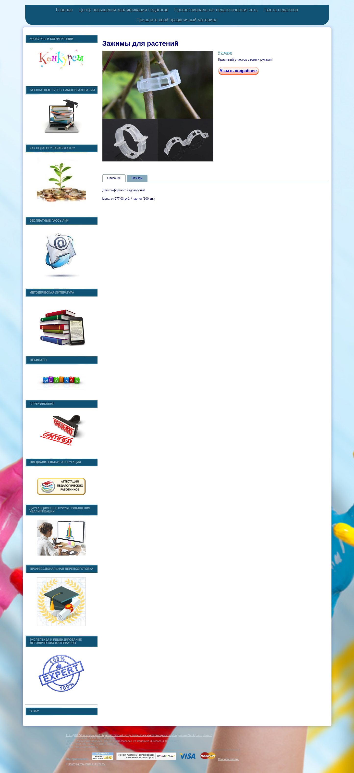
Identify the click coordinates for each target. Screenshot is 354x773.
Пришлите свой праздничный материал (176, 19)
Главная (64, 9)
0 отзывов (225, 52)
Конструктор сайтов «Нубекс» (87, 763)
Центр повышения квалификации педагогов (123, 9)
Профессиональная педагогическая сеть (216, 9)
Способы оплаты (228, 759)
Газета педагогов (281, 9)
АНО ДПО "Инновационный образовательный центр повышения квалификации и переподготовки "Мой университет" (139, 735)
